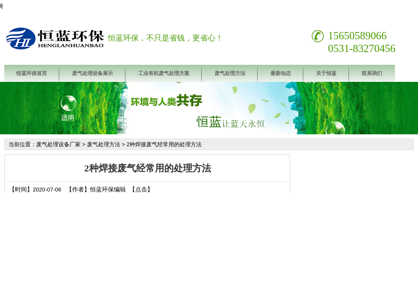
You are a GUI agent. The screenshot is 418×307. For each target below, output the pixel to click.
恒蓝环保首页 (31, 73)
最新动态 (280, 73)
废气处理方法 (230, 73)
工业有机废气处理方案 (163, 73)
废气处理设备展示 (92, 73)
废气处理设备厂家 (58, 144)
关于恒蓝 (326, 73)
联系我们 (372, 73)
